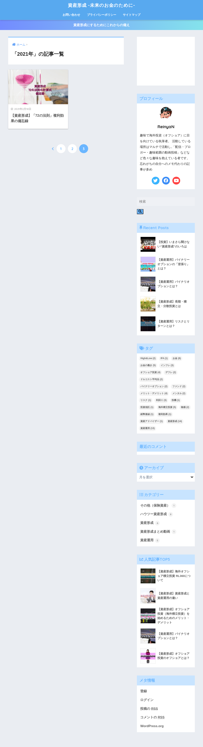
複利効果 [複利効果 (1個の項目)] (164, 414)
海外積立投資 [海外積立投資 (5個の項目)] (167, 407)
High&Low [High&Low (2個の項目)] (147, 358)
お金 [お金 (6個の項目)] (177, 358)
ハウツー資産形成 (156, 514)
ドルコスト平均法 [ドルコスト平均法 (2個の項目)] (151, 379)
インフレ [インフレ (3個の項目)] (167, 365)
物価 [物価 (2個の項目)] (185, 407)
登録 (143, 691)
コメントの (152, 717)
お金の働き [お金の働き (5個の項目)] (148, 365)
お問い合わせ (71, 14)
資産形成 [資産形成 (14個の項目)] (175, 421)
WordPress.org (152, 726)
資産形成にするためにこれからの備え (101, 25)
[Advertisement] (166, 61)
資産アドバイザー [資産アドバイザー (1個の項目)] (151, 421)
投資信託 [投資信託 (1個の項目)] (146, 407)
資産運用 (150, 540)
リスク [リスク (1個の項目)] (145, 400)
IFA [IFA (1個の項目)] (164, 358)
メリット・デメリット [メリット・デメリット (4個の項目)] (153, 393)
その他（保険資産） (158, 505)
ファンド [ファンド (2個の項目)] (178, 386)
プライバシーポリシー (101, 14)
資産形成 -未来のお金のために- (101, 5)
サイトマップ (131, 14)
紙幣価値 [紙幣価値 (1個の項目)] (146, 414)
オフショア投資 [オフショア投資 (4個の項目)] (150, 372)
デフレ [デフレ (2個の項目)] (170, 372)
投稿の (149, 709)
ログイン (146, 700)
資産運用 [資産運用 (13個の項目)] (147, 428)
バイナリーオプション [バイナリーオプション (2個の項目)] (153, 386)
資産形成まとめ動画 (158, 531)
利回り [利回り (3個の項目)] (161, 400)
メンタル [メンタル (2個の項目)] (178, 393)
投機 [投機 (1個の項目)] (176, 400)
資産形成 (150, 523)
